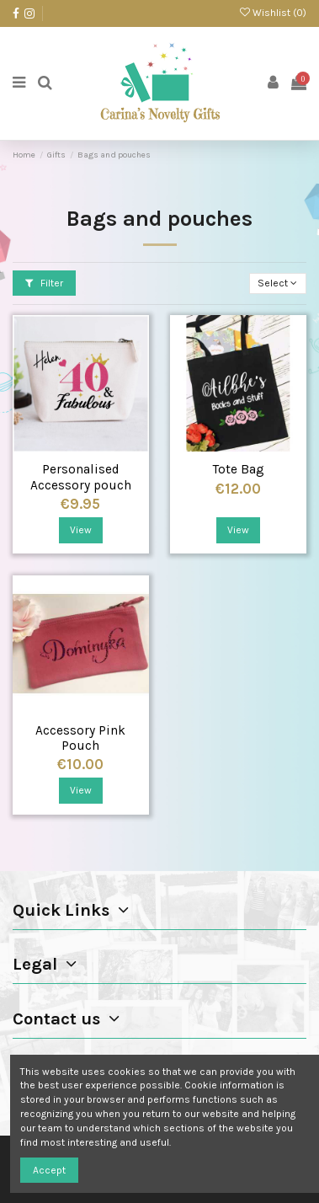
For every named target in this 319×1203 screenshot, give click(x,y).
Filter (44, 283)
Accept (49, 1170)
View (81, 530)
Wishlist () (273, 13)
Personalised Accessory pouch (80, 477)
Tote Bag (238, 469)
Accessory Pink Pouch (80, 738)
